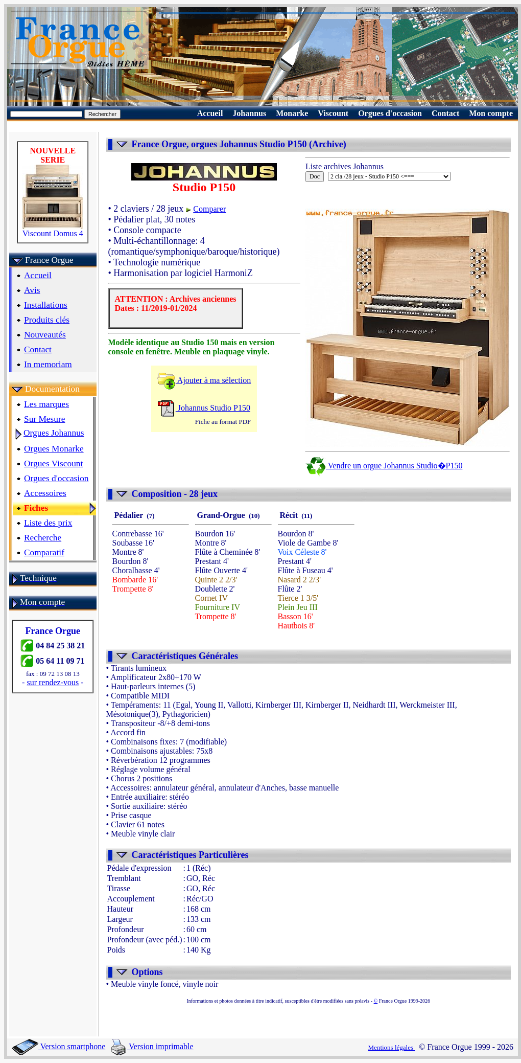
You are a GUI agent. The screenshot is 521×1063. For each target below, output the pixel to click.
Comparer (209, 209)
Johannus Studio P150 (203, 407)
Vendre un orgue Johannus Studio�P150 (383, 465)
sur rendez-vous (53, 682)
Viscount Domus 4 (52, 230)
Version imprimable (152, 1046)
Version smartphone (58, 1046)
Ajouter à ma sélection (204, 380)
